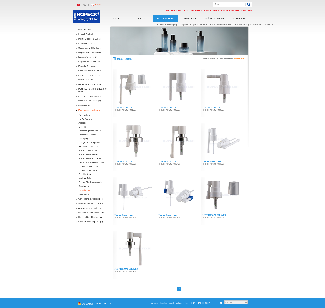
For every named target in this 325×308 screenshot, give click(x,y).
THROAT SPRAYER (124, 107)
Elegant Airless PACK (87, 57)
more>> (269, 24)
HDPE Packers (85, 119)
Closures (82, 127)
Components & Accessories (90, 199)
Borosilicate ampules (88, 170)
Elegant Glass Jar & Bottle (89, 52)
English (98, 4)
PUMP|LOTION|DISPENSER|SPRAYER (92, 90)
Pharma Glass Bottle (88, 150)
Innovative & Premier (222, 24)
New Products (84, 30)
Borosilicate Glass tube (89, 166)
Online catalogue (214, 18)
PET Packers (84, 115)
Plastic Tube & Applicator (89, 75)
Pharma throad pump (212, 161)
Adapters (83, 123)
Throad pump (84, 190)
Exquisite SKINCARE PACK (90, 62)
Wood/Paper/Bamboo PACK (90, 203)
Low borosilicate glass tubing (91, 162)
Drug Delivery (84, 105)
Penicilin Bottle (85, 174)
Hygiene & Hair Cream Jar (89, 84)
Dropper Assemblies (87, 135)
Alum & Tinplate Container (89, 208)
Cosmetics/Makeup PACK (89, 71)
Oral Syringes (85, 139)
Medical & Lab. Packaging (89, 101)
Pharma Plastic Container (90, 158)
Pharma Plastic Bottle (88, 154)
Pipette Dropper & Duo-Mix (194, 24)
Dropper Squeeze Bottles (90, 131)
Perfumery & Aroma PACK (89, 96)
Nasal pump (84, 194)
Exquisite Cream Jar (87, 66)
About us (141, 18)
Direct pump (84, 186)
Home (116, 18)
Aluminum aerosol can (88, 146)
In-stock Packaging (168, 24)
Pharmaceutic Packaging (89, 110)
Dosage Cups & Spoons (89, 143)
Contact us (239, 18)
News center (190, 18)
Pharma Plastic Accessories (91, 182)
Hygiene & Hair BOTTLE (89, 80)
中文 (84, 4)
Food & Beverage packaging (90, 222)
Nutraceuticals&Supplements (91, 213)
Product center (165, 18)
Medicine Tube (85, 178)
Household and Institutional (90, 217)
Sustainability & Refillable (248, 24)
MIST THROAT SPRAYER (214, 215)
